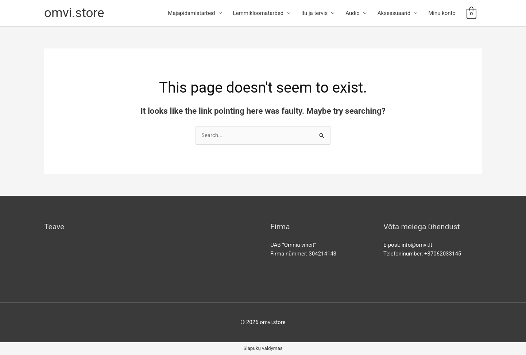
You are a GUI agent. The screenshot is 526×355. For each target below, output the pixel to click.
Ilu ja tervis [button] (314, 13)
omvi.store (74, 12)
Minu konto (442, 13)
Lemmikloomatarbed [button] (258, 13)
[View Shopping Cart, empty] (471, 13)
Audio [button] (352, 13)
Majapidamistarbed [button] (191, 13)
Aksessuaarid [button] (394, 13)
